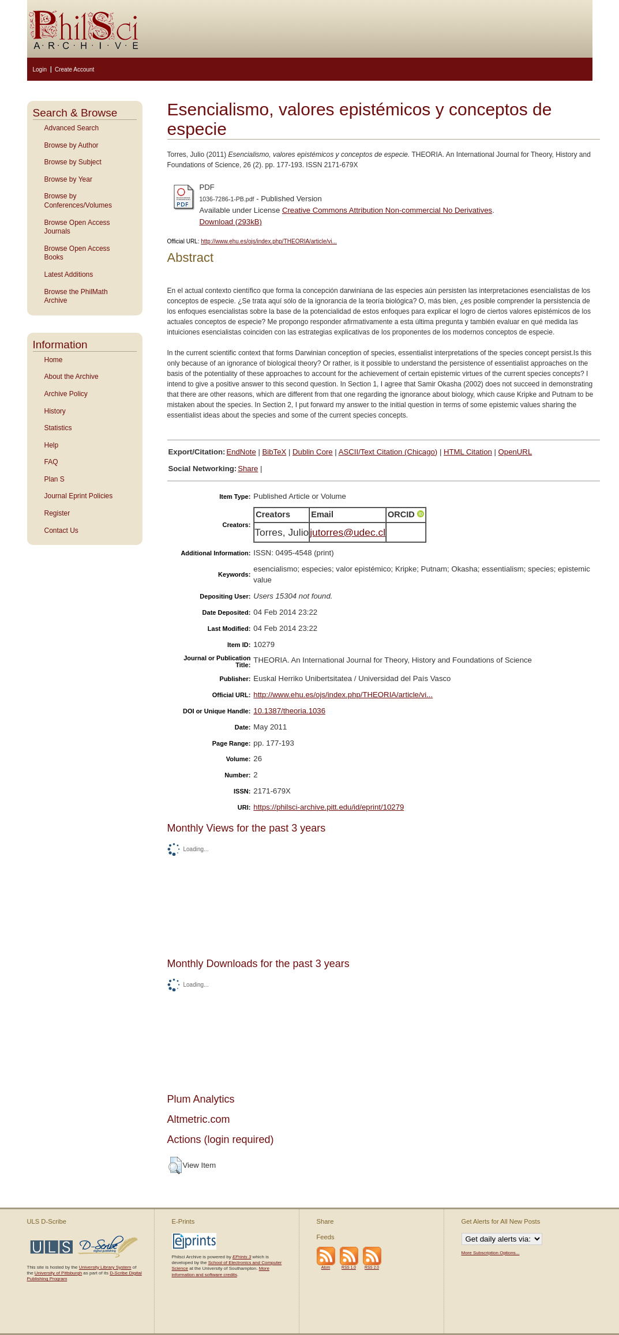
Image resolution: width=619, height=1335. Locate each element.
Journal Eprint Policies (78, 496)
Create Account (74, 69)
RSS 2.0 (372, 1267)
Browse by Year (68, 179)
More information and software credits (220, 1271)
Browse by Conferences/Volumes (78, 200)
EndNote (241, 451)
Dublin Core (312, 451)
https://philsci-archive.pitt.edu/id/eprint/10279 (328, 807)
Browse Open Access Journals (77, 227)
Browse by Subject (73, 162)
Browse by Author (71, 145)
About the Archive (71, 377)
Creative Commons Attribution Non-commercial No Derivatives (387, 210)
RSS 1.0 (349, 1267)
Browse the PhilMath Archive (76, 296)
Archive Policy (66, 394)
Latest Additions (68, 274)
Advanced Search (71, 128)
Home (53, 360)
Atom (326, 1267)
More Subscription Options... (491, 1252)
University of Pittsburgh (58, 1273)
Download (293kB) (231, 221)
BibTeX (274, 451)
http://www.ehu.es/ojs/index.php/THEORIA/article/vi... (269, 241)
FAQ (51, 462)
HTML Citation (468, 451)
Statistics (58, 428)
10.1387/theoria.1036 (289, 710)
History (55, 411)
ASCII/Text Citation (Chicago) (388, 451)
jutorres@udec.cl (347, 532)
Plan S (54, 479)
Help (51, 445)
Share (248, 468)
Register (57, 513)
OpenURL (515, 451)
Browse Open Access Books (77, 253)
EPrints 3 (241, 1256)
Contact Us (61, 531)
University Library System (105, 1267)
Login (40, 69)
